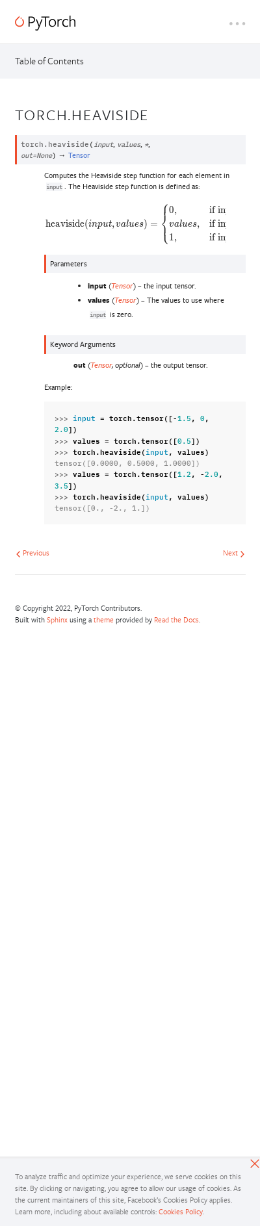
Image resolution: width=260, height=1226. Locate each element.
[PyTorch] (45, 23)
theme (104, 619)
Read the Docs (176, 619)
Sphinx (57, 619)
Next (234, 552)
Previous (32, 552)
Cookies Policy (181, 1211)
